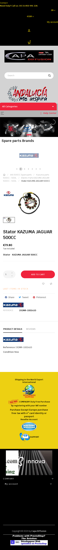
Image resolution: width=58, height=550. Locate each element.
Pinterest (41, 297)
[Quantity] (9, 274)
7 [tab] (41, 169)
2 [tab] (21, 169)
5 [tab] (33, 169)
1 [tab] (17, 169)
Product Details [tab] (12, 329)
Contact (4, 3)
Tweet (25, 297)
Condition (8, 352)
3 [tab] (25, 169)
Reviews (30, 329)
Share (11, 297)
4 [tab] (29, 169)
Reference (8, 310)
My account (52, 22)
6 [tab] (37, 169)
